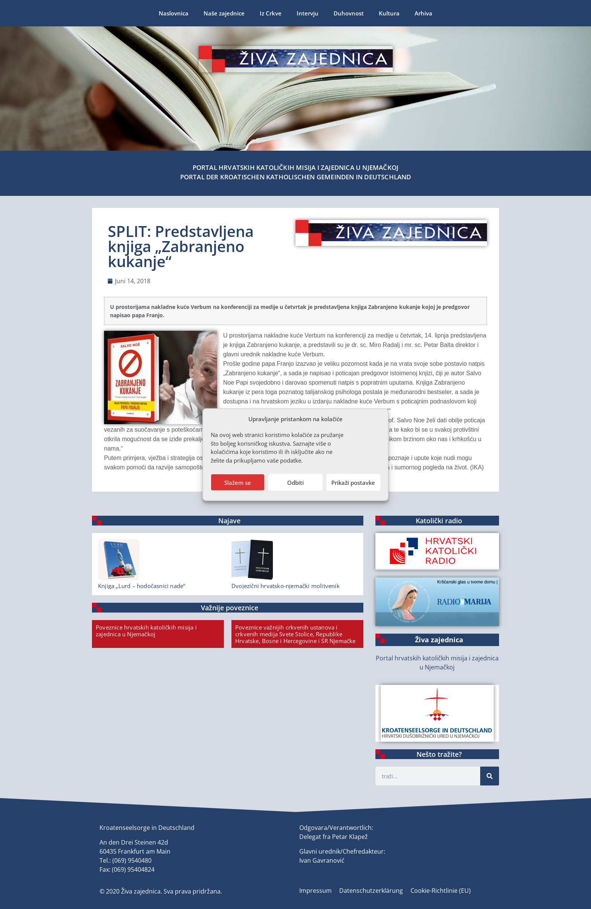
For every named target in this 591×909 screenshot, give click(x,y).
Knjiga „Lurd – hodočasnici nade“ (141, 586)
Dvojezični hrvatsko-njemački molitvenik (285, 586)
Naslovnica (173, 13)
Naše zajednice (224, 13)
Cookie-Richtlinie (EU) (440, 890)
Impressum (315, 890)
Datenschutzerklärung (371, 890)
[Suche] (489, 776)
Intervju (307, 13)
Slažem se (237, 482)
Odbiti (295, 482)
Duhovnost (349, 13)
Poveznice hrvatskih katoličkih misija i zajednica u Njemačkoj (146, 630)
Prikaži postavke (353, 482)
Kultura (389, 13)
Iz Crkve (271, 13)
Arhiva (423, 13)
